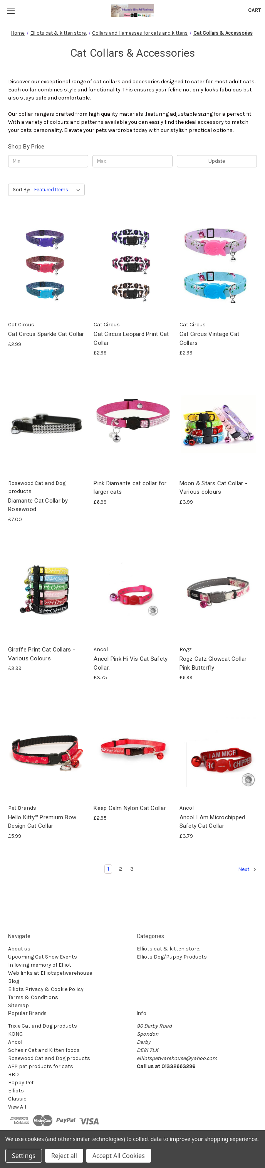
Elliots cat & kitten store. (168, 948)
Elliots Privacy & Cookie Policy (46, 989)
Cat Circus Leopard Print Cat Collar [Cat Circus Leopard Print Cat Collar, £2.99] (131, 338)
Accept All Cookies (118, 1155)
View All (17, 1107)
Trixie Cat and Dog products (42, 1026)
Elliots (16, 1090)
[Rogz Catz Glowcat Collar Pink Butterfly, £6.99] (218, 590)
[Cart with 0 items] (254, 10)
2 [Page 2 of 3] (120, 869)
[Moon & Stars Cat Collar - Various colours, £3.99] (218, 423)
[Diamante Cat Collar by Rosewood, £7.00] (46, 423)
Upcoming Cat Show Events (42, 957)
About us (19, 948)
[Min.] (48, 161)
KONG (15, 1034)
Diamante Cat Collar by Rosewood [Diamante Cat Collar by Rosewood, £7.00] (38, 505)
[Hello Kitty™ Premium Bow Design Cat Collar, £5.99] (46, 748)
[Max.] (132, 161)
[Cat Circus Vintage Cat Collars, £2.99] (218, 265)
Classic (17, 1098)
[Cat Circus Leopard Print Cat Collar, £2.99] (132, 265)
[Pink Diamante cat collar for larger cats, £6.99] (132, 423)
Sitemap (18, 1005)
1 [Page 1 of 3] (108, 869)
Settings (23, 1155)
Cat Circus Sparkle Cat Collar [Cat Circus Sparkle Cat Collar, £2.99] (46, 334)
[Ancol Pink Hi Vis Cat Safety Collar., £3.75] (132, 590)
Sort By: (21, 189)
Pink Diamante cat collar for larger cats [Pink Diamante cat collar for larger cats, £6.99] (130, 488)
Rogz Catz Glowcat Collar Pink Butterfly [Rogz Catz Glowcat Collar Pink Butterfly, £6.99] (213, 663)
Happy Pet (21, 1082)
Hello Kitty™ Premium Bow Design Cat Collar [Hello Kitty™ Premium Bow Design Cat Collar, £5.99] (42, 822)
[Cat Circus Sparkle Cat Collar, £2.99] (46, 265)
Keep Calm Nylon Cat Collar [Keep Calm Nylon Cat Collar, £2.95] (130, 808)
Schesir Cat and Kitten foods (44, 1050)
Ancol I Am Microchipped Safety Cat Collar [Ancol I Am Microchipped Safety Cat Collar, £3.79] (212, 822)
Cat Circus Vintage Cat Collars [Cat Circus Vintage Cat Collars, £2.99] (209, 338)
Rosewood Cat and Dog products (49, 1058)
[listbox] (58, 190)
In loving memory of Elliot (39, 965)
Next (247, 869)
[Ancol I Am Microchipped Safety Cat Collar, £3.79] (218, 748)
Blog (13, 981)
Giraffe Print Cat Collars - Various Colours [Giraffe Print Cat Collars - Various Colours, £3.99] (41, 654)
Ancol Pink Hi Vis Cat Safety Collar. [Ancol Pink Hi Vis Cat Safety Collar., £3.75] (131, 663)
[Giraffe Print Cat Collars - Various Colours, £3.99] (46, 590)
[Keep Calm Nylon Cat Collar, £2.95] (132, 748)
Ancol (15, 1042)
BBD (13, 1074)
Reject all (64, 1155)
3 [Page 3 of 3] (132, 869)
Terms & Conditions (33, 997)
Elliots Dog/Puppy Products (172, 957)
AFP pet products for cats (40, 1066)
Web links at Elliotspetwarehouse (50, 973)
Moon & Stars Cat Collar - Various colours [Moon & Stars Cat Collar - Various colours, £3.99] (213, 488)
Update (216, 161)
